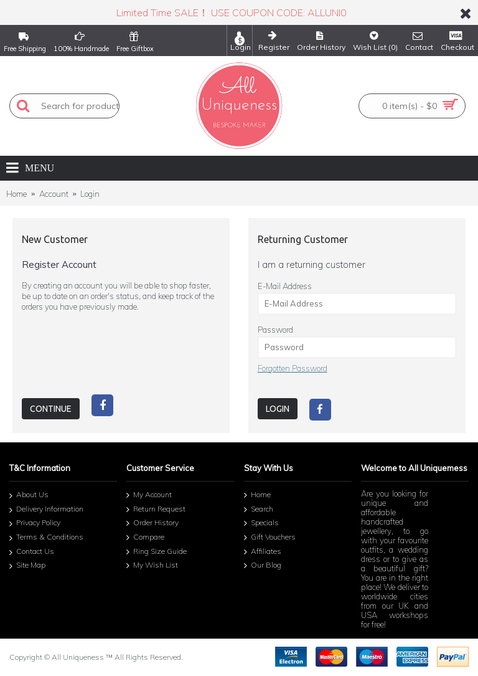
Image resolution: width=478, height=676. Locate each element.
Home (16, 194)
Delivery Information (46, 510)
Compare (145, 537)
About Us (29, 496)
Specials (261, 523)
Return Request (155, 509)
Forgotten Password (292, 368)
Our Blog (262, 565)
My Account (149, 495)
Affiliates (262, 552)
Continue (51, 409)
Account (53, 194)
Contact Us (31, 552)
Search (258, 509)
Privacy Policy (34, 524)
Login (90, 194)
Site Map (27, 566)
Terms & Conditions (46, 538)
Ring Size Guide (156, 552)
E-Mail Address (285, 286)
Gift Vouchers (270, 537)
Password (275, 330)
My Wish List (152, 565)
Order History (152, 523)
